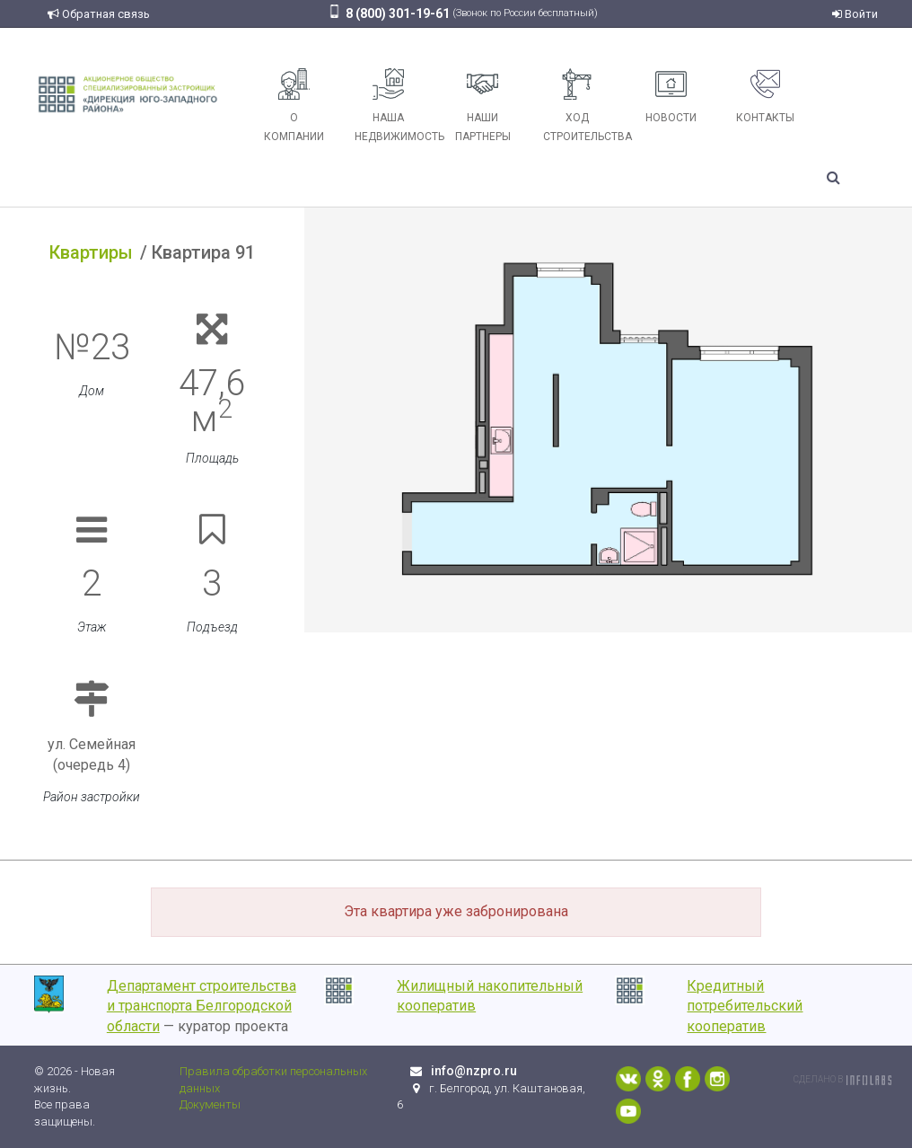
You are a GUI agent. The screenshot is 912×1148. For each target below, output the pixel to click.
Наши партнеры (483, 105)
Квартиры (91, 252)
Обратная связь (99, 14)
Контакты (765, 96)
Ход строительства (583, 105)
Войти (855, 14)
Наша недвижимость (395, 105)
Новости (671, 96)
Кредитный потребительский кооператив (744, 1006)
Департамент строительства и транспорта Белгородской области (201, 1006)
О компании (294, 105)
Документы (210, 1104)
